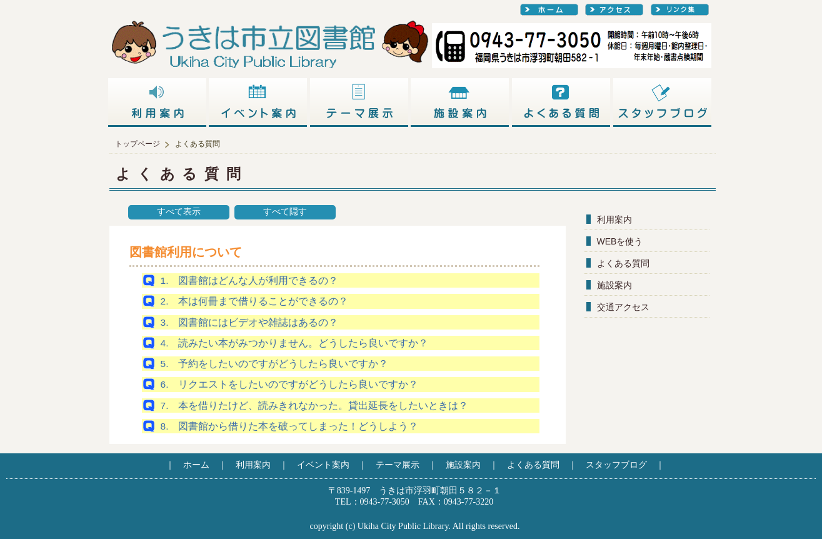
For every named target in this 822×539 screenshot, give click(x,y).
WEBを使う (620, 241)
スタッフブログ (616, 465)
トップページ (137, 143)
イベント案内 (323, 465)
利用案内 (614, 219)
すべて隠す (285, 211)
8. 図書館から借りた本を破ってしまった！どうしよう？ (290, 426)
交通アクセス (623, 307)
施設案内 (614, 285)
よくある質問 (623, 263)
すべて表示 (179, 211)
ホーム (196, 465)
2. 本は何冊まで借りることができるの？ (255, 301)
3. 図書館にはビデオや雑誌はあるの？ (250, 322)
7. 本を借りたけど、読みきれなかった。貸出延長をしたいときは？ (315, 405)
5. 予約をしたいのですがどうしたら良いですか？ (275, 363)
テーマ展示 (397, 465)
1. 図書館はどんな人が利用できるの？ (250, 280)
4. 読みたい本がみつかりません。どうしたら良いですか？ (295, 343)
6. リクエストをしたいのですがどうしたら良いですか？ (290, 384)
